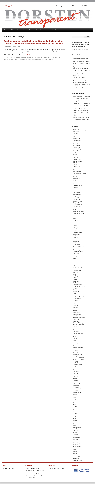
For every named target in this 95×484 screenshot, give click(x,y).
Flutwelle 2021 (76, 222)
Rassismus (75, 352)
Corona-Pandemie (77, 185)
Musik (74, 328)
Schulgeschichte (77, 383)
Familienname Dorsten (78, 211)
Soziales (75, 399)
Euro (74, 208)
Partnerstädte (76, 343)
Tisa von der (76, 422)
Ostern (74, 340)
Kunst (74, 295)
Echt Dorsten (76, 197)
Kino (74, 277)
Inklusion (77, 387)
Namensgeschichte (77, 329)
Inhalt (19, 30)
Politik (74, 345)
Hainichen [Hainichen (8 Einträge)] (33, 474)
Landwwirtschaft (77, 298)
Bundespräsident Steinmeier (79, 173)
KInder (75, 274)
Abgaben (77, 356)
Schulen (75, 378)
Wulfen (75, 453)
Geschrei (75, 239)
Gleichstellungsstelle (78, 250)
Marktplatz (75, 307)
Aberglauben (76, 133)
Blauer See (75, 157)
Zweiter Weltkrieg (77, 460)
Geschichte (75, 237)
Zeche (74, 455)
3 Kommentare (51, 59)
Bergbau (75, 154)
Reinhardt (75, 105)
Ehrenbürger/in (76, 199)
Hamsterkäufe (76, 253)
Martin (74, 309)
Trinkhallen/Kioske (77, 427)
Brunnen (75, 168)
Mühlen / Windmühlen (78, 324)
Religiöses (75, 368)
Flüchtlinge (76, 220)
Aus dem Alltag (77, 149)
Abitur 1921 (76, 135)
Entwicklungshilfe (77, 204)
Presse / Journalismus (78, 347)
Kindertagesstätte (77, 276)
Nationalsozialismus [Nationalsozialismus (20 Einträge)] (31, 468)
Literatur (75, 303)
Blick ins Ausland (77, 161)
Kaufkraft (75, 272)
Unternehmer (76, 430)
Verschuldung (78, 363)
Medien (75, 310)
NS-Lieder (75, 338)
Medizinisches (76, 312)
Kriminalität (76, 291)
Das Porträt (76, 187)
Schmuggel (35, 57)
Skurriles (75, 397)
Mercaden (75, 316)
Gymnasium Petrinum (78, 251)
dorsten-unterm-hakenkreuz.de (57, 468)
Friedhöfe (75, 227)
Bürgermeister (76, 178)
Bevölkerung (76, 156)
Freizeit (75, 225)
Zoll (46, 59)
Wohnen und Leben (79, 248)
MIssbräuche (76, 321)
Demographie (78, 243)
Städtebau (75, 413)
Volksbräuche (76, 439)
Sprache (75, 406)
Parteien (75, 342)
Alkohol (75, 136)
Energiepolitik (76, 203)
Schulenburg (76, 380)
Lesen (74, 302)
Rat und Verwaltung (78, 354)
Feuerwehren (76, 218)
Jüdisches (75, 269)
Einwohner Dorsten (77, 201)
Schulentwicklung (79, 389)
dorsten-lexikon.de (54, 470)
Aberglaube (76, 131)
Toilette (75, 423)
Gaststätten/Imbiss (77, 232)
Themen (6, 30)
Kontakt (38, 30)
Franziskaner (76, 223)
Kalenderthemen (77, 270)
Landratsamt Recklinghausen (80, 296)
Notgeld (75, 336)
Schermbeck (76, 373)
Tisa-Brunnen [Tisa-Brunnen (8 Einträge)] (28, 474)
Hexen (74, 260)
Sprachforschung (77, 408)
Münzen (75, 326)
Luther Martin (76, 305)
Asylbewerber (76, 145)
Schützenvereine (77, 392)
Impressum (46, 30)
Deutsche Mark (76, 192)
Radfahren (75, 350)
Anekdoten (75, 142)
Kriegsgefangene (77, 288)
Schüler (75, 382)
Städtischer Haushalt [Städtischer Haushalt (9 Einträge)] (30, 475)
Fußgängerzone (76, 230)
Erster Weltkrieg (77, 206)
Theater (75, 420)
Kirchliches (76, 283)
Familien (75, 210)
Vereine (75, 432)
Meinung (13, 30)
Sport (74, 404)
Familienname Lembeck (79, 213)
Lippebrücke (30, 59)
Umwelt (75, 429)
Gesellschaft (17, 57)
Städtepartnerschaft (77, 415)
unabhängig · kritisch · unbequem (13, 6)
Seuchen (75, 394)
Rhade (36, 59)
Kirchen (75, 279)
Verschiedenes (76, 437)
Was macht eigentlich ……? (79, 443)
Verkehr (75, 436)
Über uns (32, 30)
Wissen (75, 451)
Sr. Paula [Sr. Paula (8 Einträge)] (43, 475)
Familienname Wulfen (78, 215)
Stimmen (24, 30)
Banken (75, 152)
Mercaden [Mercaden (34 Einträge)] (40, 470)
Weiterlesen (30, 54)
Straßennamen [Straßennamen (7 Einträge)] (38, 475)
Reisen (74, 366)
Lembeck (75, 300)
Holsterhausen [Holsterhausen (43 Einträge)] (41, 474)
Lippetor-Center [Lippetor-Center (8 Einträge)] (33, 470)
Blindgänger (76, 163)
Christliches (76, 182)
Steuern (76, 361)
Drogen (75, 196)
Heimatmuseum (77, 256)
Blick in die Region (77, 159)
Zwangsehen (76, 458)
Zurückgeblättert (42, 57)
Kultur (74, 293)
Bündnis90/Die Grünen (78, 175)
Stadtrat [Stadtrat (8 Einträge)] (27, 477)
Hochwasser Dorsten (78, 262)
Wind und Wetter (77, 448)
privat (74, 349)
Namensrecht (76, 331)
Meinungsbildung (77, 314)
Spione (74, 403)
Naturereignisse (77, 335)
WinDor (75, 449)
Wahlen (75, 441)
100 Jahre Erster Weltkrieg (79, 130)
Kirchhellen (76, 281)
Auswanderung (76, 150)
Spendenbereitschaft (78, 401)
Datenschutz (54, 30)
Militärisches (76, 319)
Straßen (75, 418)
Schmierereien (76, 375)
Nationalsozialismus (26, 57)
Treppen (75, 425)
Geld (74, 236)
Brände (75, 164)
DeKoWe (75, 189)
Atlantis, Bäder (76, 147)
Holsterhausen (23, 59)
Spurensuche (76, 409)
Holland (16, 59)
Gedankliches (76, 234)
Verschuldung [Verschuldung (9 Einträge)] (32, 477)
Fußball (75, 229)
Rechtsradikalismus (79, 246)
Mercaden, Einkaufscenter (79, 317)
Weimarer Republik (77, 446)
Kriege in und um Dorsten (79, 286)
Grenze (12, 59)
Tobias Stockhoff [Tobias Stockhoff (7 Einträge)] (40, 472)
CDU (74, 180)
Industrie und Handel (78, 267)
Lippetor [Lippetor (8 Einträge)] (27, 472)
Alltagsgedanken (77, 138)
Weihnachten (76, 444)
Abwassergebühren (79, 357)
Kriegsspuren (76, 289)
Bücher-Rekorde (77, 171)
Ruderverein (76, 371)
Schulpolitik (76, 385)
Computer (75, 183)
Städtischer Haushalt (79, 359)
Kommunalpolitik (77, 284)
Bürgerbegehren (77, 176)
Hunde (74, 265)
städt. (74, 411)
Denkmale (75, 190)
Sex (74, 396)
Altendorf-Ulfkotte (77, 140)
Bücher (75, 170)
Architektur (76, 143)
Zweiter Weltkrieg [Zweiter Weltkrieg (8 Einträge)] (33, 472)
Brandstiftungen (77, 166)
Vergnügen (75, 434)
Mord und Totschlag (78, 323)
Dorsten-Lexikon (77, 194)
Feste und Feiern (77, 216)
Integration (77, 244)
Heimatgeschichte (77, 255)
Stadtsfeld (75, 416)
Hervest (75, 258)
